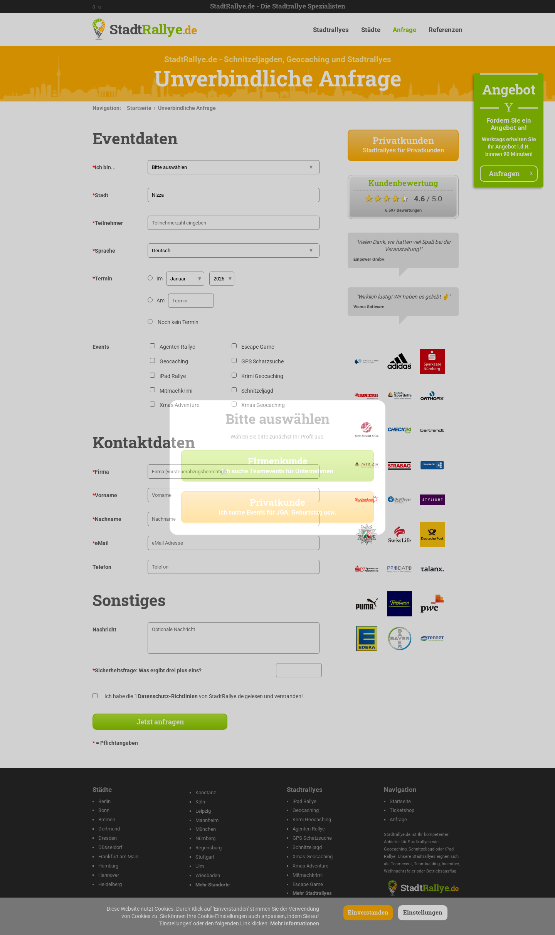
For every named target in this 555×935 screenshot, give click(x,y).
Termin (102, 278)
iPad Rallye (304, 801)
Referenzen (445, 30)
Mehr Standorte (212, 885)
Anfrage (404, 30)
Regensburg (208, 848)
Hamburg (108, 866)
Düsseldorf (110, 847)
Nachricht (104, 629)
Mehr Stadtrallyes (312, 893)
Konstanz (205, 792)
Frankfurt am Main (118, 856)
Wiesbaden (207, 875)
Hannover (108, 875)
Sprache (103, 251)
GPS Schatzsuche (312, 838)
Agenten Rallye (309, 829)
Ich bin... (104, 167)
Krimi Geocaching (312, 819)
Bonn (103, 810)
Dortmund (109, 829)
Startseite (139, 108)
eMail (100, 543)
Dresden (107, 838)
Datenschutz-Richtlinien (168, 696)
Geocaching (306, 810)
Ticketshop (402, 810)
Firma (100, 472)
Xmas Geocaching (313, 856)
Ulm (199, 866)
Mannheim (207, 820)
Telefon (101, 567)
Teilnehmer (107, 223)
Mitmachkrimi (308, 875)
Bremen (106, 819)
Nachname (106, 519)
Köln (200, 802)
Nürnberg (205, 838)
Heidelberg (110, 884)
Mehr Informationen (294, 923)
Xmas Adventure (310, 866)
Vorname (104, 495)
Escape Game (308, 884)
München (205, 829)
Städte (370, 30)
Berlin (104, 801)
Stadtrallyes (331, 30)
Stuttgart (204, 857)
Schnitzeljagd (307, 847)
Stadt (153, 29)
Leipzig (203, 811)
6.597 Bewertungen (403, 210)
